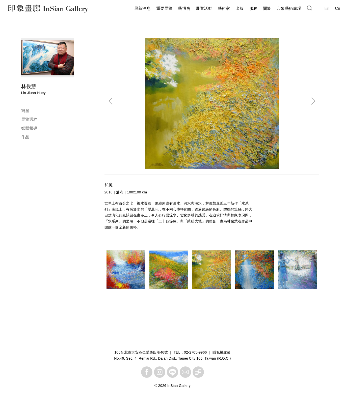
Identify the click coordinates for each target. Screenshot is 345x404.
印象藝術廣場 (289, 8)
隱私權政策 (222, 352)
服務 (253, 8)
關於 (267, 8)
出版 (239, 8)
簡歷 (25, 110)
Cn (337, 8)
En (326, 8)
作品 (25, 137)
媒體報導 (29, 128)
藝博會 (184, 8)
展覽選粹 (29, 119)
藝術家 (224, 8)
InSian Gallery (27, 9)
